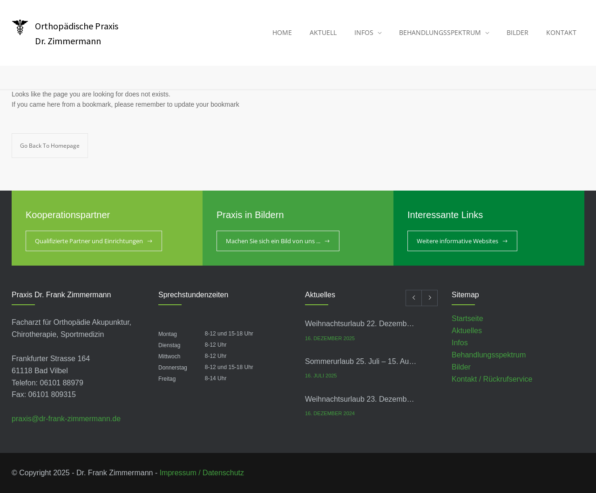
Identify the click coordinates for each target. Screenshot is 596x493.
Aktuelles (467, 331)
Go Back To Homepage (50, 146)
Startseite (467, 318)
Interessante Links (445, 215)
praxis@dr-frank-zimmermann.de (66, 419)
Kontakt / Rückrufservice (492, 379)
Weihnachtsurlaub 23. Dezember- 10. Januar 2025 (361, 399)
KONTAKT (561, 32)
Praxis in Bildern (250, 215)
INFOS (363, 32)
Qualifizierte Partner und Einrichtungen (89, 241)
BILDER (517, 32)
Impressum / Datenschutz (202, 473)
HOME (282, 32)
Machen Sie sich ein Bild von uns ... (273, 241)
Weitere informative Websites (457, 241)
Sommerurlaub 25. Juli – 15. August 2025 (361, 361)
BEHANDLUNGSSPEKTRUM (440, 32)
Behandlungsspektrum (489, 355)
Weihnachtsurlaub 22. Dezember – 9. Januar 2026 (361, 324)
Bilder (461, 367)
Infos (460, 343)
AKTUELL (323, 32)
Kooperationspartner (68, 215)
